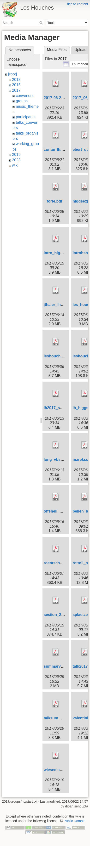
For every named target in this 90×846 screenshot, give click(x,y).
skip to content (77, 4)
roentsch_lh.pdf (58, 563)
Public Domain (74, 821)
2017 (16, 90)
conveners (25, 96)
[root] (12, 74)
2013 (16, 80)
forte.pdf (54, 201)
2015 (16, 85)
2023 (16, 160)
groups (22, 101)
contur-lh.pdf (55, 149)
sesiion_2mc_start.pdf (64, 615)
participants (26, 117)
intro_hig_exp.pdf (60, 253)
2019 (16, 154)
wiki (15, 165)
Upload (80, 50)
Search (41, 22)
